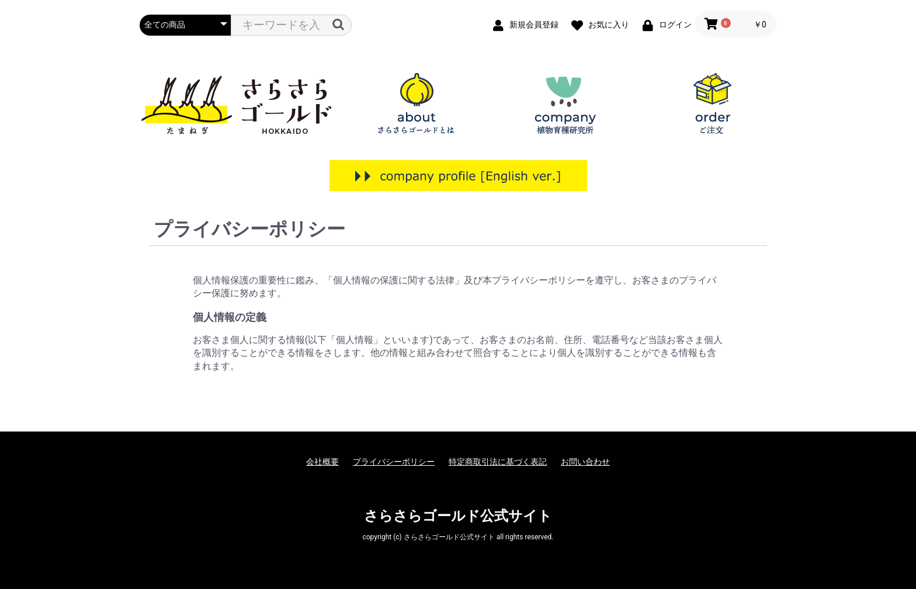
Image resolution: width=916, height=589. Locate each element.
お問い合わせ (585, 461)
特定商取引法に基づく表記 (498, 461)
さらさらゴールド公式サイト (458, 516)
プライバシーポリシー (394, 461)
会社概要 (322, 461)
